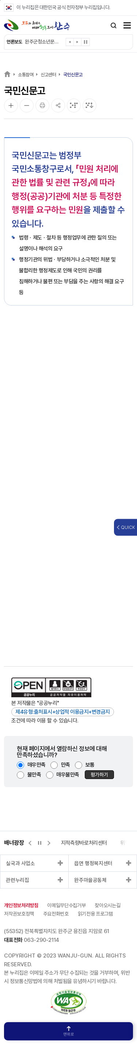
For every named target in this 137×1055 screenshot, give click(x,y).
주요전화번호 (56, 914)
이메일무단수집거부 (66, 905)
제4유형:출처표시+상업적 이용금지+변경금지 (62, 712)
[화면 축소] (27, 105)
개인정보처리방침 (21, 905)
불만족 (34, 774)
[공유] (58, 105)
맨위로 (68, 1031)
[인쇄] (42, 105)
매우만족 (36, 764)
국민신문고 (73, 74)
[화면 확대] (11, 105)
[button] (70, 43)
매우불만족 (67, 774)
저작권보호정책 (19, 914)
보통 (90, 764)
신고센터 (48, 74)
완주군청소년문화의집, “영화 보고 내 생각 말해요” (43, 42)
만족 (65, 764)
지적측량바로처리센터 (84, 843)
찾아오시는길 (107, 905)
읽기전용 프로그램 (95, 914)
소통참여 (25, 74)
